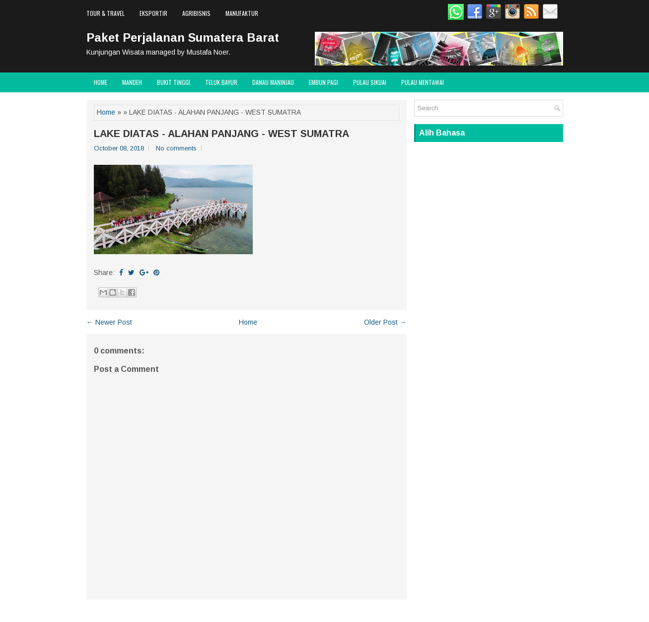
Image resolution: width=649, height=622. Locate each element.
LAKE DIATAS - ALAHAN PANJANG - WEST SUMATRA (221, 133)
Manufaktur (241, 13)
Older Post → (385, 322)
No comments (176, 148)
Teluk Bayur (221, 82)
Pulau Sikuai (369, 82)
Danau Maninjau (273, 82)
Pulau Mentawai (422, 82)
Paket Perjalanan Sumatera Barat (182, 37)
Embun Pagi (323, 82)
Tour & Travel (105, 13)
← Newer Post (109, 322)
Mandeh (132, 82)
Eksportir (153, 13)
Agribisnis (196, 13)
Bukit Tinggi (173, 82)
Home (100, 82)
